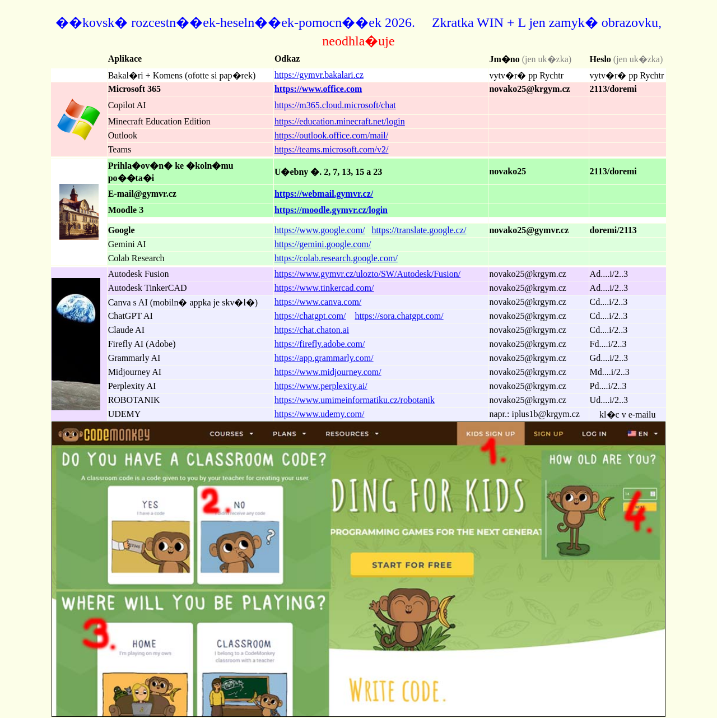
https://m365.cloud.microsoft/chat (335, 105)
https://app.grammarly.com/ (324, 358)
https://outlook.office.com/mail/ (331, 135)
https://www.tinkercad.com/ (324, 288)
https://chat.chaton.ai (311, 330)
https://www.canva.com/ (317, 302)
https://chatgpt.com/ (310, 316)
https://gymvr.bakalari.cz (319, 75)
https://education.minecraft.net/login (339, 121)
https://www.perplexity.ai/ (320, 386)
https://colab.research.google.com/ (336, 258)
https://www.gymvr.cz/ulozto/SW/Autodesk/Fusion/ (367, 274)
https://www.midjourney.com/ (327, 372)
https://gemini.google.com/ (322, 244)
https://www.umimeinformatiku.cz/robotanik (354, 400)
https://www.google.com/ (319, 230)
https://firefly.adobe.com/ (319, 344)
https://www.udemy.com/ (319, 414)
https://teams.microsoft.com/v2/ (331, 149)
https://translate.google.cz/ (419, 230)
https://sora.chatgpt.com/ (399, 316)
